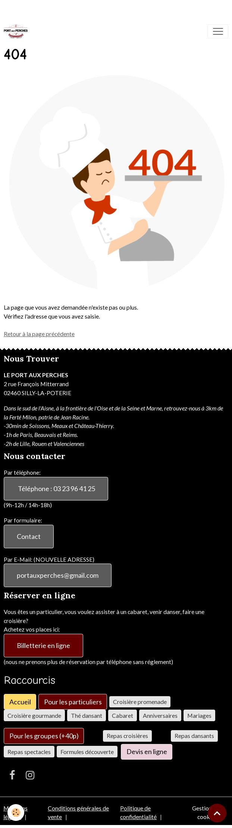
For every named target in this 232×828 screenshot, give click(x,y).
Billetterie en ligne (43, 645)
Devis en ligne (146, 751)
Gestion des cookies (207, 812)
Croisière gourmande (34, 715)
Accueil (20, 702)
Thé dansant (86, 715)
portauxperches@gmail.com (57, 575)
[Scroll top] (217, 813)
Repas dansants (194, 735)
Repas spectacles (29, 751)
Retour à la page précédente (39, 333)
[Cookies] (15, 812)
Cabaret (122, 715)
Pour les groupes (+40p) (44, 736)
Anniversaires (160, 715)
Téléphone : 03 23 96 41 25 (56, 488)
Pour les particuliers (73, 702)
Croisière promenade (140, 701)
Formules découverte (87, 751)
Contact (29, 536)
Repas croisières (127, 735)
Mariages (199, 715)
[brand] (17, 31)
